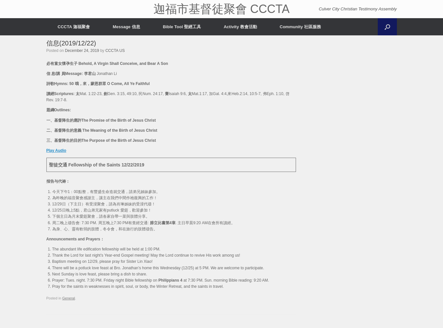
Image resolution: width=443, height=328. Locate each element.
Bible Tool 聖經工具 (182, 26)
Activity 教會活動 (240, 26)
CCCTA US (115, 50)
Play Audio (56, 150)
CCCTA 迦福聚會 (74, 26)
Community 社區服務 (300, 26)
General (68, 298)
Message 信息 (126, 26)
